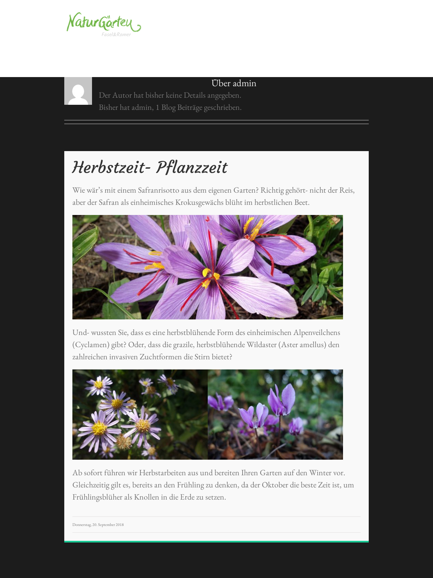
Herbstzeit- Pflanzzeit (149, 167)
